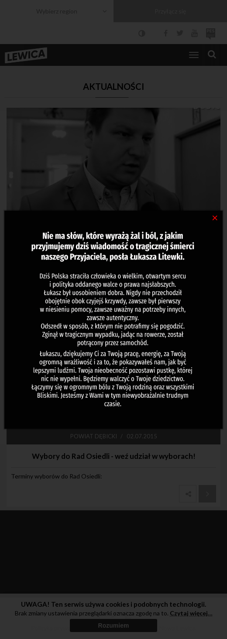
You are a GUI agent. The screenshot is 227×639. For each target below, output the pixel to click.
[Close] (215, 217)
